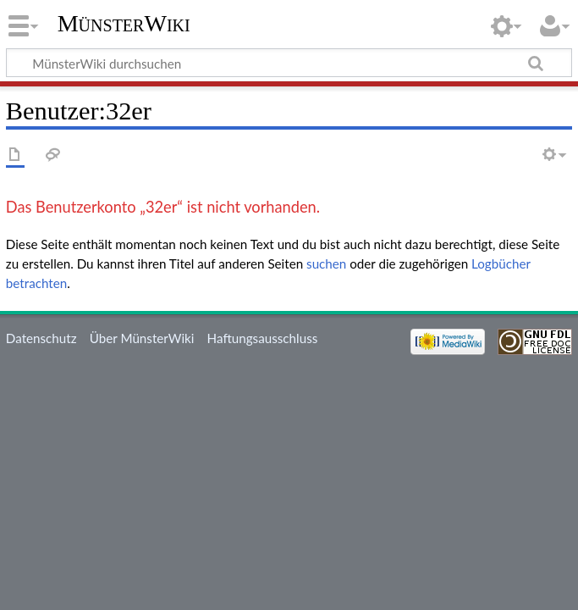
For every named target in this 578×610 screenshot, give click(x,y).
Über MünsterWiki (142, 338)
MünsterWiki (124, 23)
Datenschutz (41, 338)
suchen (326, 263)
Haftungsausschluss (262, 338)
